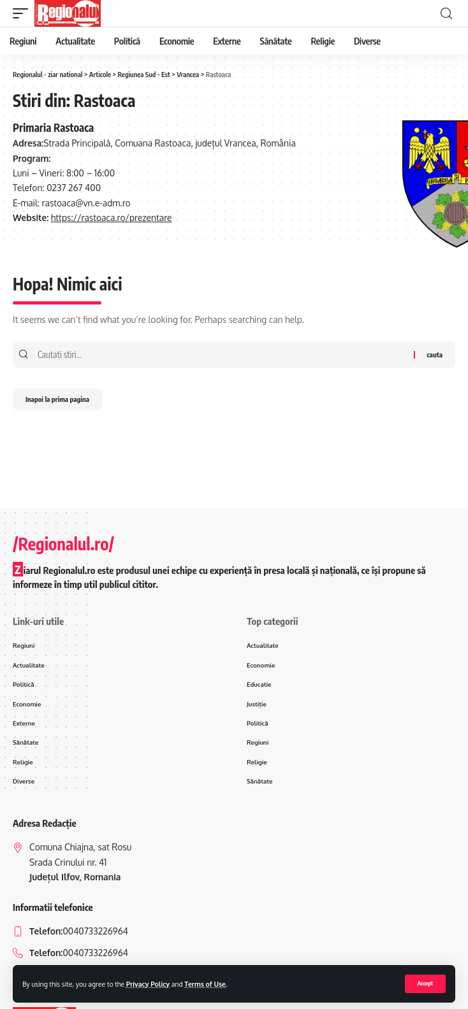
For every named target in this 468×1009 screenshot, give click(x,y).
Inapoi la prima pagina (57, 399)
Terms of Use (205, 984)
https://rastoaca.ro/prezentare (111, 217)
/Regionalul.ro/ (63, 543)
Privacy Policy (148, 984)
